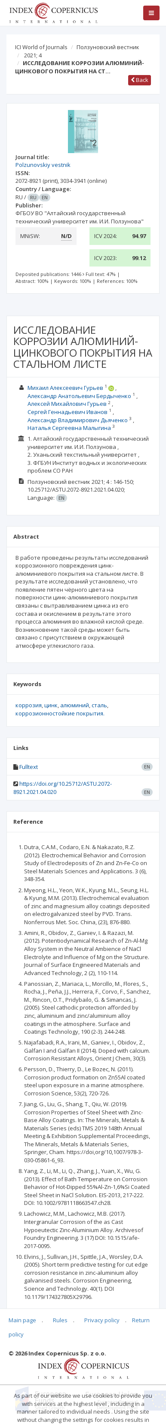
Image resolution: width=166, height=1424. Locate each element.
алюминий (74, 705)
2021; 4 (33, 55)
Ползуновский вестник (108, 47)
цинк (51, 705)
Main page (22, 1320)
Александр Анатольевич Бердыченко (79, 396)
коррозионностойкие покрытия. (60, 713)
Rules (60, 1320)
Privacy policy (102, 1320)
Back (139, 80)
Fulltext (28, 767)
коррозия (28, 705)
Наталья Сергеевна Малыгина (69, 428)
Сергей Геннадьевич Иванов (68, 412)
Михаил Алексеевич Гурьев (65, 388)
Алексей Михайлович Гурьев (67, 404)
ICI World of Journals (41, 47)
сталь (99, 705)
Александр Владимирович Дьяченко (78, 420)
